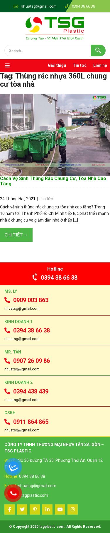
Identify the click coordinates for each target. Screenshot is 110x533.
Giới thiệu (57, 65)
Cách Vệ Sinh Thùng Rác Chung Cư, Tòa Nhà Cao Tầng (53, 181)
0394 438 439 (26, 391)
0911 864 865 (26, 421)
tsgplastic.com (34, 495)
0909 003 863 (26, 300)
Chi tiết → (16, 234)
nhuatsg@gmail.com (39, 6)
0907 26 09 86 (27, 360)
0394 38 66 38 (55, 277)
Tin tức (80, 65)
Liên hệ (100, 65)
